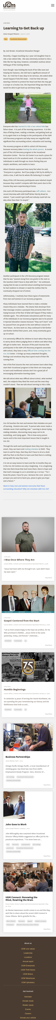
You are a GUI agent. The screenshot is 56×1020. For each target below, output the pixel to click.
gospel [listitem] (30, 921)
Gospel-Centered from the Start (21, 620)
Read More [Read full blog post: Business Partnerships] (47, 785)
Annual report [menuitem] (28, 961)
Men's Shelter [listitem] (11, 921)
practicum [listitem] (10, 848)
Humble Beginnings (14, 689)
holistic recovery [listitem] (40, 921)
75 (25, 641)
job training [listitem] (10, 777)
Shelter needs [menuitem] (28, 1005)
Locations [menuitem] (28, 957)
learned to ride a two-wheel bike (31, 126)
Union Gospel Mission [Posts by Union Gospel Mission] (12, 828)
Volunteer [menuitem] (28, 997)
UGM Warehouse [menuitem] (28, 978)
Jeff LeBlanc (41, 191)
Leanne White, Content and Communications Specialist (21, 564)
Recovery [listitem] (15, 844)
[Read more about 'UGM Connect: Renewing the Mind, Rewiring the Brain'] (28, 877)
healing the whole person (33, 149)
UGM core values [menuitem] (28, 949)
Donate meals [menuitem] (28, 1001)
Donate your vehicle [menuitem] (28, 1018)
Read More (48, 578)
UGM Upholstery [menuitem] (28, 982)
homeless (8, 641)
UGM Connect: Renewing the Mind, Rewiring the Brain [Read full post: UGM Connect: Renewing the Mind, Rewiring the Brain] (21, 899)
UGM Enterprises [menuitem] (28, 966)
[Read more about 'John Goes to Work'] (28, 805)
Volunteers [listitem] (10, 925)
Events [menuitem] (28, 1009)
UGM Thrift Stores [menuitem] (28, 970)
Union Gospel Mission (11, 34)
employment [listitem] (26, 844)
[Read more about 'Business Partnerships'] (28, 737)
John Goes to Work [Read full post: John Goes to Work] (16, 824)
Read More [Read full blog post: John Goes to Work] (47, 856)
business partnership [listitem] (13, 780)
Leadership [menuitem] (28, 953)
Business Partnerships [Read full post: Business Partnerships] (18, 756)
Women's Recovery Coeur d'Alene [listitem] (27, 925)
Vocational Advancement (18, 39)
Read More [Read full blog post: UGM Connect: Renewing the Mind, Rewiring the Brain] (47, 929)
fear (5, 39)
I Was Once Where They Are (19, 559)
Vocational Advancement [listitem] (25, 777)
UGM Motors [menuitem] (28, 974)
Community (18, 641)
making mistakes (31, 449)
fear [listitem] (8, 844)
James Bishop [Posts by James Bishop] (10, 761)
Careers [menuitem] (28, 1013)
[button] (52, 5)
